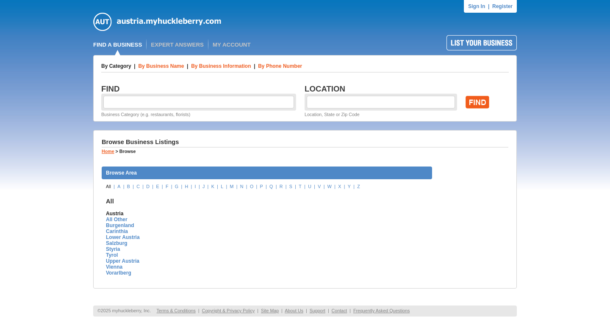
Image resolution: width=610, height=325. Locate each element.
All (108, 186)
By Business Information (221, 66)
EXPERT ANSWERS (177, 45)
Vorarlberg (118, 273)
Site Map (270, 310)
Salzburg (117, 243)
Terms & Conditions (175, 310)
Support (317, 310)
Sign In (476, 6)
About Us (294, 310)
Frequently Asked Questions (381, 310)
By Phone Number (280, 66)
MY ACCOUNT (232, 45)
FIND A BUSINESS (117, 45)
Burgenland (120, 225)
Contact (339, 310)
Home (108, 151)
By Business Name (161, 66)
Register (502, 6)
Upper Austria (122, 261)
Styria (113, 249)
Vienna (114, 267)
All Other (117, 219)
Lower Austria (123, 237)
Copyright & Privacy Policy (228, 310)
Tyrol (112, 255)
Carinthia (117, 231)
